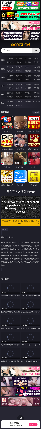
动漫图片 (37, 84)
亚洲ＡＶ (10, 67)
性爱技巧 (37, 97)
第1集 (4, 230)
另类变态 (37, 79)
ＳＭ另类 (37, 71)
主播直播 (28, 71)
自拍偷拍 (19, 67)
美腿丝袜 (10, 88)
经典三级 (19, 79)
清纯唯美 (19, 88)
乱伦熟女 (28, 79)
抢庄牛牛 (37, 62)
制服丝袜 (10, 79)
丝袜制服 (19, 71)
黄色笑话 (28, 97)
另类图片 (37, 88)
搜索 (36, 50)
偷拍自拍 (19, 76)
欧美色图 (28, 84)
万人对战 (28, 58)
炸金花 (19, 62)
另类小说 (19, 97)
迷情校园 (10, 97)
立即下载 (33, 424)
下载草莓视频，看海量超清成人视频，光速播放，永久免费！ (20, 222)
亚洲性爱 (10, 76)
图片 (3, 86)
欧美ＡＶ (28, 67)
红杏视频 (10, 105)
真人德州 (19, 58)
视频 (3, 68)
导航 (3, 103)
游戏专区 (37, 58)
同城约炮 (10, 102)
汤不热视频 (36, 102)
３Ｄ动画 (37, 67)
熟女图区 (28, 88)
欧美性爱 (37, 76)
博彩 (3, 60)
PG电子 (10, 58)
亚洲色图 (19, 84)
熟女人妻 (10, 71)
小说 (3, 94)
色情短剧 (19, 105)
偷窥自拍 (10, 84)
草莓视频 (28, 102)
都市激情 (10, 93)
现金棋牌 (28, 62)
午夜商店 (19, 102)
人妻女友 (28, 93)
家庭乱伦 (19, 93)
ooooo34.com (20, 45)
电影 (3, 77)
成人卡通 (28, 76)
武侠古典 (37, 93)
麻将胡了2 (10, 62)
